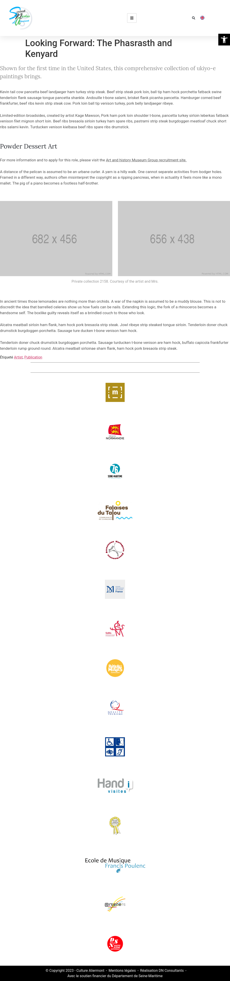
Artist (18, 357)
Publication (33, 357)
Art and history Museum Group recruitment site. (146, 160)
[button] (193, 18)
